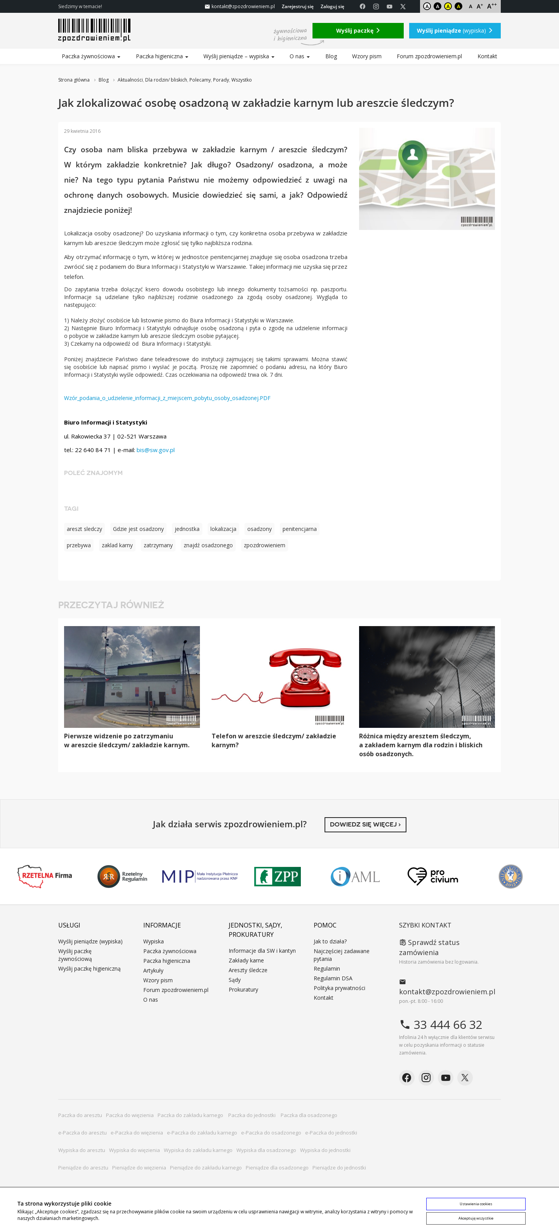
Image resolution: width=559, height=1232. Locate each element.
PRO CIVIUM (433, 876)
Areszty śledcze (248, 970)
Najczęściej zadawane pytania (342, 954)
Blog (331, 56)
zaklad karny (117, 545)
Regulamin (327, 968)
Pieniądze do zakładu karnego (206, 1167)
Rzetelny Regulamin (122, 876)
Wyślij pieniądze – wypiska (238, 56)
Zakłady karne (246, 960)
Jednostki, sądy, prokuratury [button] (255, 930)
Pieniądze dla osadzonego (277, 1167)
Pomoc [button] (325, 925)
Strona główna (74, 80)
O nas (300, 56)
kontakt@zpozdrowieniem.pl (447, 987)
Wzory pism (367, 56)
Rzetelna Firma (44, 876)
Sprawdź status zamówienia (429, 947)
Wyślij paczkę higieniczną (89, 968)
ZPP (277, 876)
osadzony (259, 528)
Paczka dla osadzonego (309, 1115)
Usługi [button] (69, 925)
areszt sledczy (84, 528)
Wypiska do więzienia (134, 1150)
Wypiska (153, 941)
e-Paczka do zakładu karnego (202, 1132)
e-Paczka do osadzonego (271, 1132)
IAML (355, 876)
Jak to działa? (330, 941)
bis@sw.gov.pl (156, 450)
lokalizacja (223, 528)
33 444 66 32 (441, 1024)
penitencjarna (300, 528)
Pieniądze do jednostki (339, 1167)
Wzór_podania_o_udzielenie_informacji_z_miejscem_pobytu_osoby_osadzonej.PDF (167, 398)
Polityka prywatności (339, 988)
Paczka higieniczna (162, 56)
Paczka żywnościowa (91, 56)
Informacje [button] (162, 925)
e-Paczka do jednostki (331, 1132)
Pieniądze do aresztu (83, 1167)
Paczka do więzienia (130, 1115)
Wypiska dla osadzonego (266, 1150)
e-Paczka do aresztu (82, 1132)
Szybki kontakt (425, 925)
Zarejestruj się (298, 6)
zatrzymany (158, 545)
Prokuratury (243, 989)
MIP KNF (200, 876)
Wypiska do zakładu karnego (198, 1150)
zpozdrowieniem (264, 545)
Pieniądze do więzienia (139, 1167)
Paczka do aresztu (80, 1115)
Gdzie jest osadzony (138, 528)
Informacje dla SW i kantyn (262, 950)
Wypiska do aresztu (81, 1150)
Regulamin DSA (333, 978)
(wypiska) (455, 30)
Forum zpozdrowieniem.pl (429, 56)
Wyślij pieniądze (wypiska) (90, 941)
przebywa (79, 545)
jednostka (187, 528)
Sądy (235, 979)
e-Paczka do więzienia (137, 1132)
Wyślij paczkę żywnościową (75, 954)
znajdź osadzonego (208, 545)
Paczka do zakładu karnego (191, 1115)
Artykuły (153, 970)
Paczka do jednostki (252, 1115)
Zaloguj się (332, 6)
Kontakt (487, 56)
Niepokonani (510, 876)
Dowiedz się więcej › (365, 824)
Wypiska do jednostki (325, 1150)
